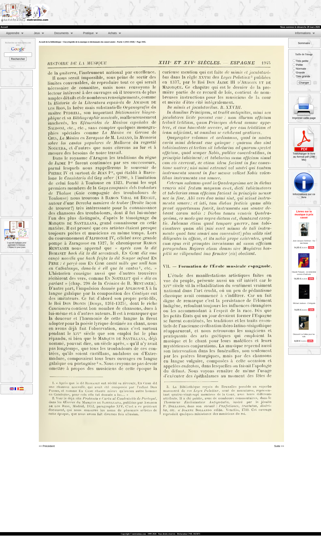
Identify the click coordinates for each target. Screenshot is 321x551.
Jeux (37, 33)
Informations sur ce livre (304, 194)
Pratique (88, 33)
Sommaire (304, 43)
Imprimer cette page (304, 116)
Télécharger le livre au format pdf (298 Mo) (304, 155)
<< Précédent (47, 446)
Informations (303, 33)
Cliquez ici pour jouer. (17, 247)
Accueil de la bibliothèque (50, 42)
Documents (61, 33)
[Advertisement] (236, 12)
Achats (112, 33)
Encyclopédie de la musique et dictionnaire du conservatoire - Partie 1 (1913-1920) (98, 42)
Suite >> (279, 446)
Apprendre (12, 33)
